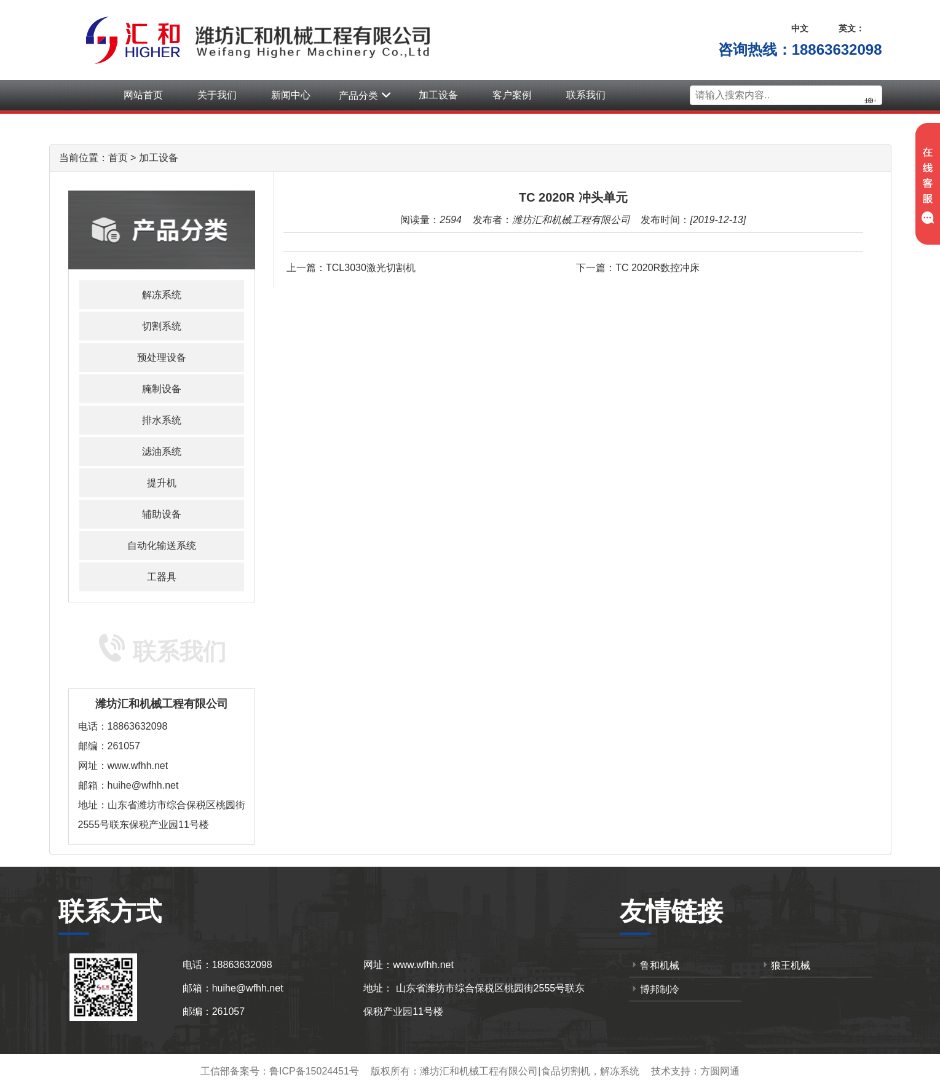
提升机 (161, 483)
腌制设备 (161, 389)
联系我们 (586, 95)
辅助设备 (161, 514)
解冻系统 (161, 295)
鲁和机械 (654, 965)
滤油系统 (161, 451)
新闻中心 (290, 95)
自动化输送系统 (161, 545)
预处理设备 (161, 357)
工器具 (161, 577)
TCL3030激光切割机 (371, 267)
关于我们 (217, 95)
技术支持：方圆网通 (695, 1071)
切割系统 (161, 326)
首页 (118, 157)
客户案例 (512, 95)
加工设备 (438, 95)
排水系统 (161, 420)
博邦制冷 (654, 989)
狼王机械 (785, 965)
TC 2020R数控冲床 (657, 267)
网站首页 (143, 95)
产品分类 (365, 95)
